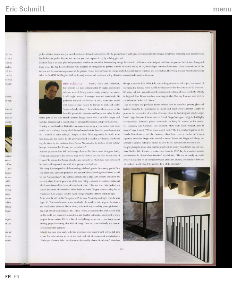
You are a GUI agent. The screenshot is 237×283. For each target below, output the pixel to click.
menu (222, 8)
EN (16, 276)
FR (8, 276)
